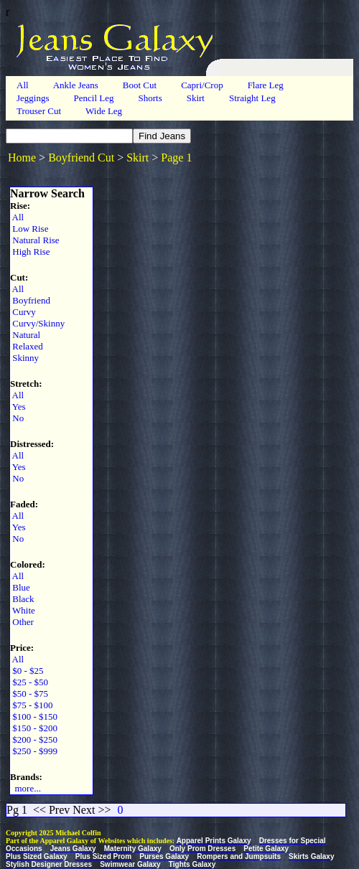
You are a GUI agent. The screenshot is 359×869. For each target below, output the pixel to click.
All (23, 85)
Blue (20, 587)
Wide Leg (103, 110)
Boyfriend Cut (81, 157)
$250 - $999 (33, 751)
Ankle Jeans (75, 85)
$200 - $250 (33, 739)
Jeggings (33, 98)
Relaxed (26, 346)
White (22, 610)
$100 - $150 (33, 716)
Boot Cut (140, 85)
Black (22, 598)
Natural (25, 334)
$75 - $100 (31, 705)
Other (22, 621)
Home (22, 157)
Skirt (196, 98)
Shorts (150, 98)
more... (25, 788)
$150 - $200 (33, 728)
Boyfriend (30, 300)
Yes (18, 406)
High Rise (30, 251)
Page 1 (176, 157)
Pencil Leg (94, 98)
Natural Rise (35, 240)
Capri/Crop (202, 85)
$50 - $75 (29, 693)
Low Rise (29, 228)
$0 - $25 (27, 670)
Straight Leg (252, 98)
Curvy (23, 311)
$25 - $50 (29, 682)
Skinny (24, 357)
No (17, 418)
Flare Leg (266, 85)
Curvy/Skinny (37, 323)
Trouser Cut (39, 110)
